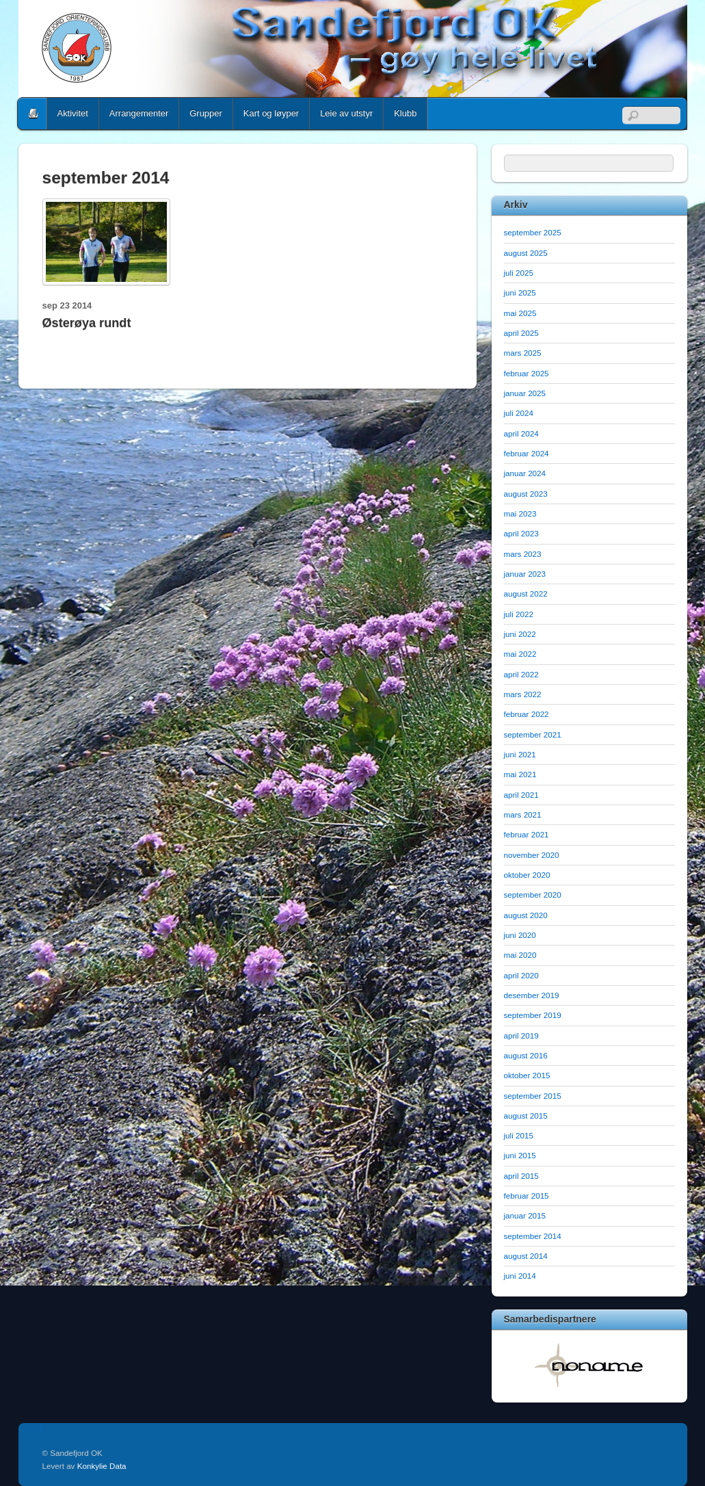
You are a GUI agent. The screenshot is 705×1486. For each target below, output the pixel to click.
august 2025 (526, 252)
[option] (589, 1365)
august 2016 (526, 1055)
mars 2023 (523, 553)
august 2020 (526, 915)
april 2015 (521, 1175)
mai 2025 (520, 313)
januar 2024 (525, 473)
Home (33, 113)
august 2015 (526, 1115)
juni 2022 (520, 633)
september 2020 (532, 894)
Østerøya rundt (86, 323)
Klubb (405, 113)
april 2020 (521, 975)
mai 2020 (520, 954)
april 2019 (521, 1035)
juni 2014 (520, 1275)
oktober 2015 (527, 1075)
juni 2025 (520, 292)
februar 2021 (526, 834)
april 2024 (521, 433)
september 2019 (532, 1015)
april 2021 (521, 794)
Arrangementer (138, 113)
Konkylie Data (102, 1465)
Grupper (205, 113)
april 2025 (521, 332)
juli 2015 (518, 1135)
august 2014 (526, 1255)
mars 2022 (523, 694)
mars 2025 (523, 352)
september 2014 (532, 1235)
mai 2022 (520, 653)
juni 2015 (520, 1155)
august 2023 (526, 493)
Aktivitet (72, 113)
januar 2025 (525, 393)
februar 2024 (526, 453)
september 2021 (532, 734)
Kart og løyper (271, 113)
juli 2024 (518, 412)
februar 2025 (526, 373)
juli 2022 (518, 614)
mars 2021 (523, 814)
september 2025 (532, 232)
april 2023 (521, 533)
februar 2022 (526, 713)
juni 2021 (520, 754)
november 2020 (531, 854)
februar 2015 (526, 1195)
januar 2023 (525, 573)
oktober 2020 (527, 874)
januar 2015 (525, 1215)
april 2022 (521, 674)
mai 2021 (520, 774)
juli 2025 (518, 272)
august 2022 (526, 593)
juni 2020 (520, 934)
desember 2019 (531, 995)
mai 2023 (520, 513)
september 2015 (532, 1095)
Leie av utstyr (346, 113)
